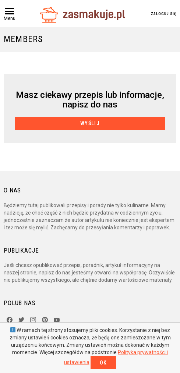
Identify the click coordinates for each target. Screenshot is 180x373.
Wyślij (90, 123)
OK (103, 363)
